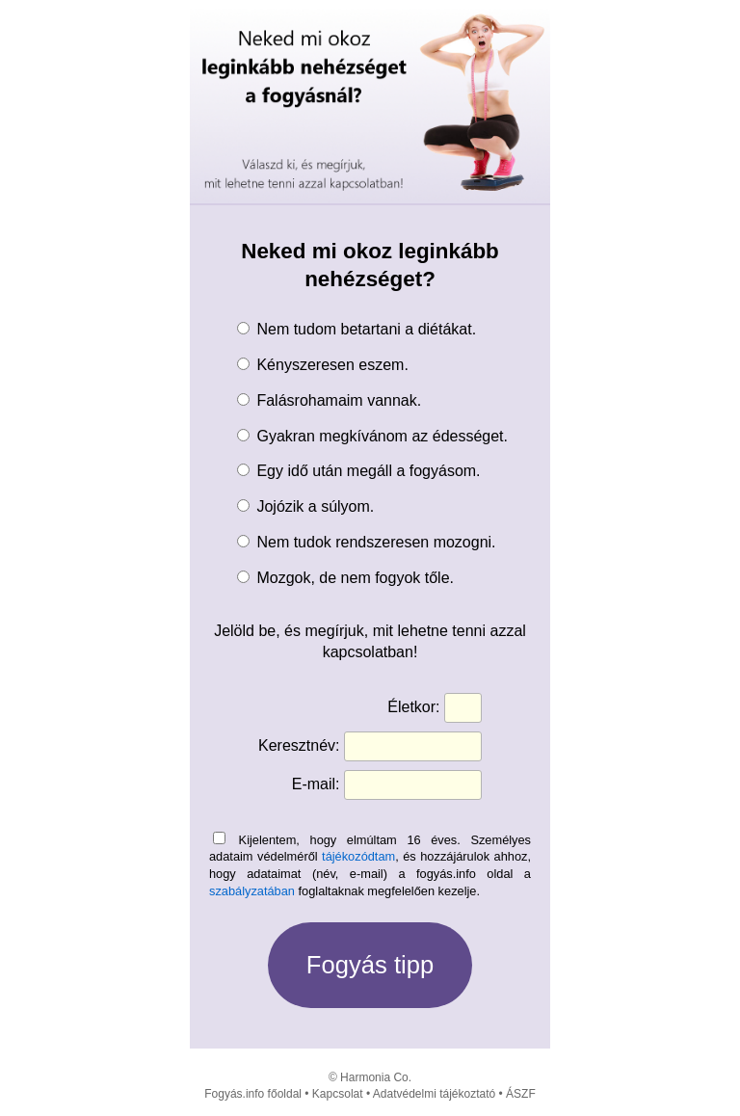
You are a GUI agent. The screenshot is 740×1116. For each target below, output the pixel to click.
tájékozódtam (358, 856)
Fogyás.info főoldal (253, 1094)
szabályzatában (252, 891)
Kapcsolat (337, 1094)
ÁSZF (521, 1094)
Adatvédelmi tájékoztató (434, 1094)
